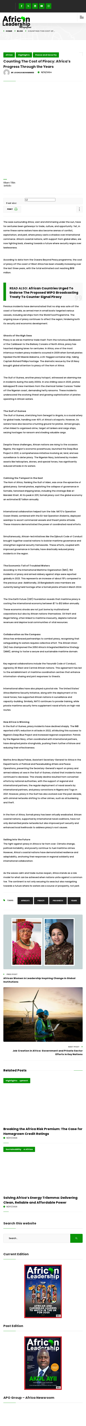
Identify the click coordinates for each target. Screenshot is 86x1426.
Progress (58, 900)
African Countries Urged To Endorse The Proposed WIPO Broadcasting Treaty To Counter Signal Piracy (44, 292)
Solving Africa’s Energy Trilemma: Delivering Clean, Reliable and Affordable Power (40, 1200)
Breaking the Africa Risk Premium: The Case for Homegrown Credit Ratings (42, 1131)
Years (74, 900)
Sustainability (13, 1149)
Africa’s (25, 900)
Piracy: (41, 900)
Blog (20, 31)
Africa (9, 54)
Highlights (24, 54)
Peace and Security (46, 54)
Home (9, 31)
